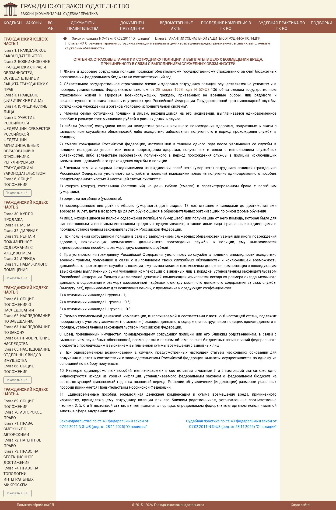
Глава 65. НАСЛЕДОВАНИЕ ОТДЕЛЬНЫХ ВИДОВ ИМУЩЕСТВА (27, 355)
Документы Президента (132, 26)
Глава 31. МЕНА (17, 225)
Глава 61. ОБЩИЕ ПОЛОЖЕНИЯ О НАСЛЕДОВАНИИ (19, 304)
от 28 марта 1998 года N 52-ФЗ (180, 89)
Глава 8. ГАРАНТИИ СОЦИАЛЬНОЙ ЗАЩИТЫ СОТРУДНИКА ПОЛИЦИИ (207, 38)
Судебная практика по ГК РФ (282, 26)
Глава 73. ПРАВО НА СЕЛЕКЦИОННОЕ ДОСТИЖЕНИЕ (21, 457)
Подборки (321, 23)
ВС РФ (50, 26)
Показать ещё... (17, 193)
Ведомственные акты (176, 26)
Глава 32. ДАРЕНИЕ (21, 231)
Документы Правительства (82, 26)
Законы (34, 23)
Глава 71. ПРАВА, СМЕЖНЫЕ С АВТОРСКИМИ (18, 429)
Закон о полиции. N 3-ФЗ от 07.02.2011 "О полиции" (111, 38)
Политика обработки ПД (35, 505)
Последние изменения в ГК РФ (226, 26)
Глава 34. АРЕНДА (19, 259)
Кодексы (13, 23)
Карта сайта (300, 505)
